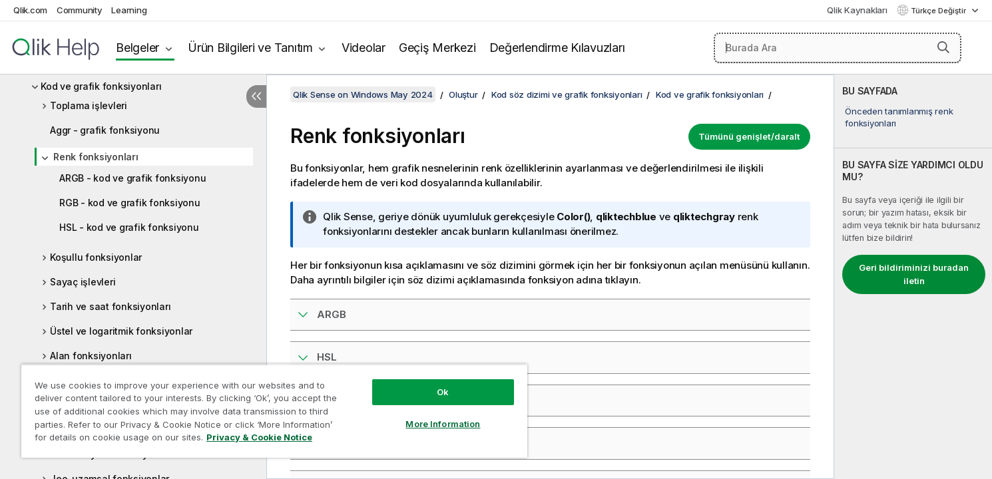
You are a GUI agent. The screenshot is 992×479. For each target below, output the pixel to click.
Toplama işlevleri (88, 105)
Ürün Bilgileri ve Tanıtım (250, 48)
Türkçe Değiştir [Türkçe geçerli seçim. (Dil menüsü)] (939, 10)
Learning (128, 10)
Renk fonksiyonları (95, 156)
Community (80, 10)
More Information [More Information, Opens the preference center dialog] (442, 423)
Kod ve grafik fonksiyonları (101, 86)
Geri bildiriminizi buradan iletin (914, 274)
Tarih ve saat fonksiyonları (110, 306)
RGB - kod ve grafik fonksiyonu (129, 202)
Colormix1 (341, 442)
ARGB (331, 314)
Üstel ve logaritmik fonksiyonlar (121, 331)
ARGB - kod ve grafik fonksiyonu (132, 178)
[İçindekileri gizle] (256, 96)
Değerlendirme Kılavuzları (557, 48)
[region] (274, 411)
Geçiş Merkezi (437, 48)
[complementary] (913, 277)
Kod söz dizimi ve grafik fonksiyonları (566, 94)
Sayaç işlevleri (82, 281)
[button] (943, 47)
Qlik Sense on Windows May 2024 (363, 94)
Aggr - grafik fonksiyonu (105, 130)
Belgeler (137, 48)
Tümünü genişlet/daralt (749, 136)
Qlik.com (30, 10)
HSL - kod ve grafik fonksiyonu (129, 227)
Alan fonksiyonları (91, 355)
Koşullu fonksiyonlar (96, 257)
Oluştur (463, 94)
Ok (443, 392)
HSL (327, 357)
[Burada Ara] (837, 48)
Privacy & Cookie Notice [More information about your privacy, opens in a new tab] (259, 437)
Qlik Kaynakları (857, 10)
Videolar (363, 48)
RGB (327, 400)
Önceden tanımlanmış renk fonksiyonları (899, 117)
